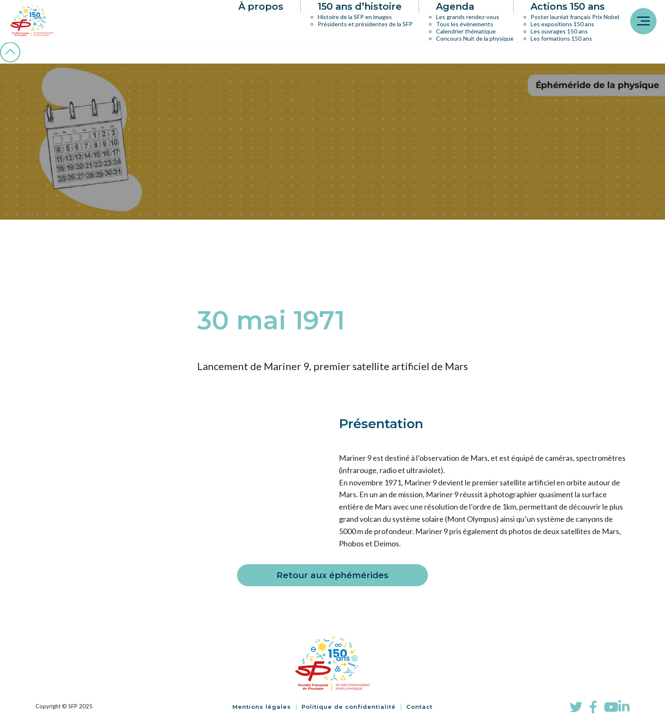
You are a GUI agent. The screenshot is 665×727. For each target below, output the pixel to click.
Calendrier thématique (466, 31)
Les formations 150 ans (561, 38)
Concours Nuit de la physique (475, 38)
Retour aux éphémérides (332, 575)
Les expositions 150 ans (562, 24)
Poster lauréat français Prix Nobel (575, 16)
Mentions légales (261, 706)
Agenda (455, 6)
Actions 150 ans (568, 6)
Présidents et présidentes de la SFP (365, 24)
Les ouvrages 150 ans (559, 31)
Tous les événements (464, 24)
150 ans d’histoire (360, 6)
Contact (419, 706)
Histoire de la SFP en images (355, 16)
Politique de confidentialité (349, 706)
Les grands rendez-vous (467, 16)
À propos (260, 6)
